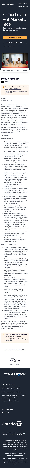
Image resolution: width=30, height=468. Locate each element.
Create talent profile (15, 38)
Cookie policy (18, 364)
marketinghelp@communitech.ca (15, 455)
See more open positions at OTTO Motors (15, 349)
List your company (23, 6)
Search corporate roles (15, 42)
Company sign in (22, 3)
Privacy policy (11, 364)
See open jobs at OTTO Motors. (13, 89)
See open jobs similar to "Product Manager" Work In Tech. (16, 92)
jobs (12, 70)
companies (6, 70)
